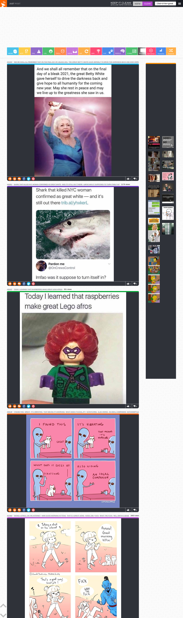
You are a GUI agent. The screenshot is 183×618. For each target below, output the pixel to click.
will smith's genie (121, 516)
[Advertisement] (77, 28)
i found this (19, 412)
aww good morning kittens (54, 516)
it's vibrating (36, 412)
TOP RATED (151, 52)
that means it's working (54, 412)
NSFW (72, 52)
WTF (24, 52)
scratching (91, 412)
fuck (96, 516)
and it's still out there (72, 184)
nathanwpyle (133, 412)
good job (89, 516)
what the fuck (106, 516)
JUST (15, 4)
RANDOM (171, 52)
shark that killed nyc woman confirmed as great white (37, 184)
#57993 (9, 516)
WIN (95, 52)
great (27, 412)
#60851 (9, 184)
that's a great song (75, 516)
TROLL (60, 52)
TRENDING (161, 52)
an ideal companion (117, 412)
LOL (48, 52)
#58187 (9, 289)
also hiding (103, 412)
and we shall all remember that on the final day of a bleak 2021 (41, 62)
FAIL (36, 52)
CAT (108, 52)
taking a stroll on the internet (27, 516)
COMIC (131, 52)
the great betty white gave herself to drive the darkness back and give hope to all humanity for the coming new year (122, 62)
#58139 (9, 412)
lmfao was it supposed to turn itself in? (101, 184)
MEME (12, 52)
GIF (83, 52)
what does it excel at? (76, 412)
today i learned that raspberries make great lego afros (38, 289)
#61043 (9, 62)
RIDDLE (120, 51)
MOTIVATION (144, 51)
